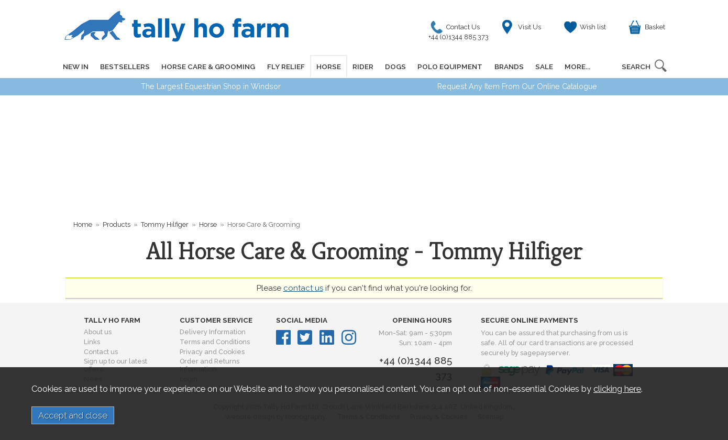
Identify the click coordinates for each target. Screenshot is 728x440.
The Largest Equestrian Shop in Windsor (211, 86)
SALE (543, 66)
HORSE (328, 66)
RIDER (362, 66)
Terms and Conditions (215, 342)
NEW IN (76, 66)
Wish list (593, 27)
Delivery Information (213, 332)
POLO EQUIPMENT (449, 66)
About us (98, 332)
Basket (655, 27)
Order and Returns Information (209, 365)
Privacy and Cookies (212, 352)
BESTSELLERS (125, 66)
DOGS (394, 66)
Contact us (101, 352)
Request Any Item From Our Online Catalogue (517, 86)
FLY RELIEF (285, 66)
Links (92, 342)
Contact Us (461, 29)
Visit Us (529, 27)
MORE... (576, 66)
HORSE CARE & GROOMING (208, 66)
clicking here (617, 388)
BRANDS (508, 66)
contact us (303, 288)
